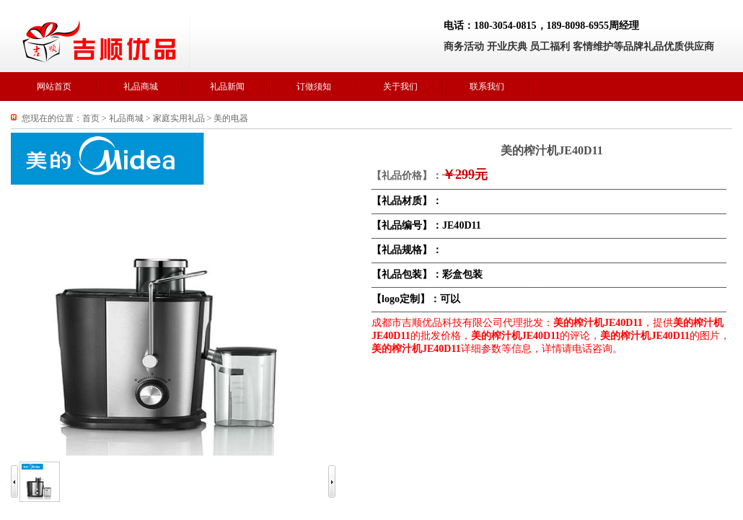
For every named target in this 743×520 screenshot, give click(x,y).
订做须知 (313, 86)
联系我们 (487, 86)
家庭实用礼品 (179, 118)
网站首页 (54, 86)
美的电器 (231, 118)
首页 (91, 118)
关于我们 (400, 86)
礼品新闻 (227, 86)
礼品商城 (140, 86)
